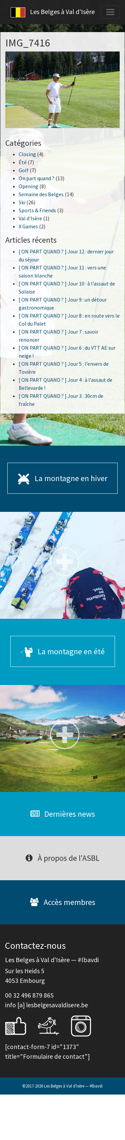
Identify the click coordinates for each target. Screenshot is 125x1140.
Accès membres (62, 902)
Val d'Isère (30, 218)
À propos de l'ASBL (63, 858)
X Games (28, 226)
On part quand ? (36, 178)
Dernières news (62, 814)
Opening (28, 186)
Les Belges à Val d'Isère (53, 12)
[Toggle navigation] (110, 12)
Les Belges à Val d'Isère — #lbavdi (73, 1086)
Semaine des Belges (41, 194)
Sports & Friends (37, 210)
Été (23, 162)
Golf (24, 170)
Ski (22, 202)
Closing (27, 154)
